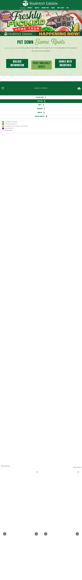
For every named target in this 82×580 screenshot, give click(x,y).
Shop (67, 8)
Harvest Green (10, 48)
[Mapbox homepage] (5, 466)
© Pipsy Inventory (77, 467)
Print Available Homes (41, 65)
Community (29, 8)
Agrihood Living (45, 8)
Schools (53, 8)
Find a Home (22, 8)
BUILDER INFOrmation (17, 63)
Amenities (37, 8)
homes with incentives (65, 63)
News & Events (60, 8)
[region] (41, 294)
